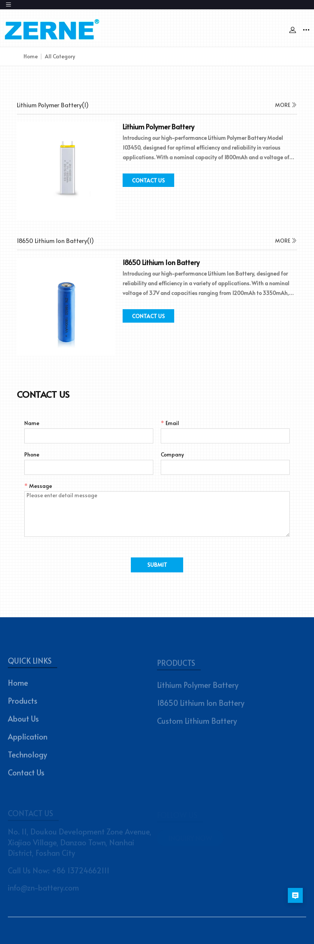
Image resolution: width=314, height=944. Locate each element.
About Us (23, 721)
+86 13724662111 (81, 872)
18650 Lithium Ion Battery (200, 705)
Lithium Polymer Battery (197, 687)
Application (27, 739)
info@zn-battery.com (43, 889)
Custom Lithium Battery (197, 723)
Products (22, 703)
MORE (286, 104)
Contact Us (26, 774)
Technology (27, 756)
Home (31, 56)
